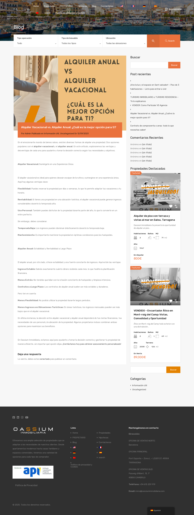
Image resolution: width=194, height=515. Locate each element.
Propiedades (49, 6)
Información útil (51, 133)
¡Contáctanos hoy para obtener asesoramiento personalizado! (92, 344)
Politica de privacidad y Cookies (70, 13)
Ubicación (110, 38)
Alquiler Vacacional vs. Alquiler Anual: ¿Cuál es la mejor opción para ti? (152, 115)
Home (36, 6)
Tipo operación (24, 38)
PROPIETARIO (66, 6)
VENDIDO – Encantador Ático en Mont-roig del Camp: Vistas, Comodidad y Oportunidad (153, 314)
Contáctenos (107, 6)
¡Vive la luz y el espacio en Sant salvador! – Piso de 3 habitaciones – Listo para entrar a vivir (154, 87)
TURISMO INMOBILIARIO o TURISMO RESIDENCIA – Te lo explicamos (154, 99)
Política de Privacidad (26, 485)
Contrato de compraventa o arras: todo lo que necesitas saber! (152, 128)
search (47, 13)
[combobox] (36, 44)
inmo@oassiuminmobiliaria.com (150, 491)
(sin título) (147, 144)
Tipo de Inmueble (69, 38)
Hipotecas (82, 6)
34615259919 (175, 9)
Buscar (135, 57)
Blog (94, 6)
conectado (45, 359)
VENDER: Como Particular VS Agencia (149, 105)
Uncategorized (67, 133)
